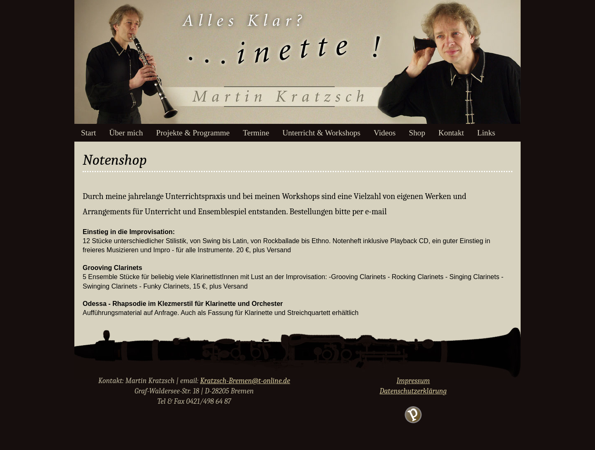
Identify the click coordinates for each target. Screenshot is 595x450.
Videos (384, 132)
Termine (256, 132)
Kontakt (451, 132)
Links (486, 132)
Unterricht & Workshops (321, 132)
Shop (417, 132)
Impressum (413, 381)
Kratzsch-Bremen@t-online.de (245, 381)
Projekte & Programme (193, 132)
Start (88, 132)
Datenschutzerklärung (413, 391)
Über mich (126, 132)
